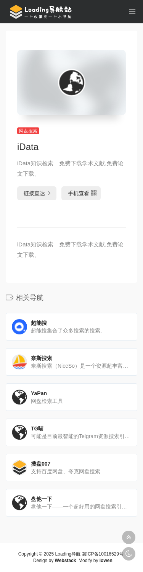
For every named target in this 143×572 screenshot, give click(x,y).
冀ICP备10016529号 (103, 554)
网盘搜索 (28, 131)
